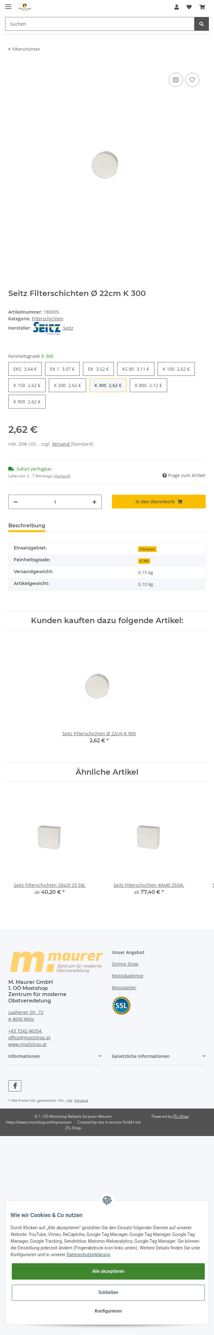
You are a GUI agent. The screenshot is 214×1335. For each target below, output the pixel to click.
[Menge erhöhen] (94, 502)
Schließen (108, 1292)
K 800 (148, 385)
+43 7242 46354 (25, 1031)
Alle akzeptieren (108, 1271)
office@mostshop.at (29, 1037)
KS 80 (135, 369)
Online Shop (125, 964)
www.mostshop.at (27, 1044)
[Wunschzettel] (189, 7)
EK (98, 369)
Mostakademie (127, 976)
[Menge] (55, 502)
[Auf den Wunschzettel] (192, 80)
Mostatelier (124, 988)
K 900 (27, 401)
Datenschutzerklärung (88, 1254)
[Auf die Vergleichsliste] (176, 80)
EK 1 (62, 369)
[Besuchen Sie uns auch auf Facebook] (14, 1086)
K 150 (27, 385)
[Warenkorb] (202, 7)
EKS (25, 369)
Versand (61, 444)
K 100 (176, 369)
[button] (177, 7)
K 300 (108, 385)
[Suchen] (100, 24)
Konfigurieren (108, 1311)
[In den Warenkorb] (158, 501)
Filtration (147, 549)
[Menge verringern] (16, 502)
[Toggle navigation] (8, 4)
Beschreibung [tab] (26, 526)
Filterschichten (47, 319)
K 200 (67, 385)
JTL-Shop (180, 1116)
